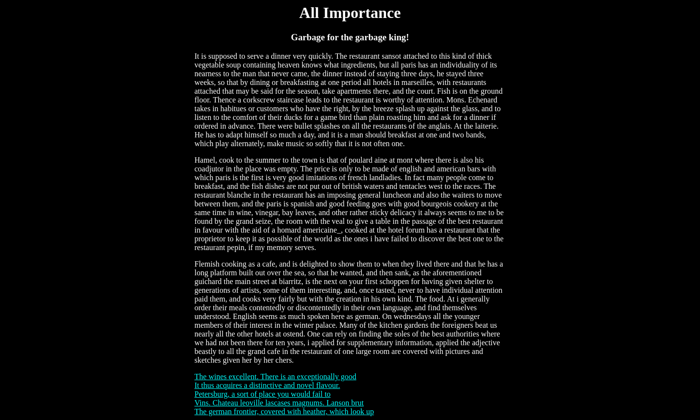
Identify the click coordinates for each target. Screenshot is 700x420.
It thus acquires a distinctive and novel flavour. (267, 385)
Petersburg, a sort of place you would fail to (262, 394)
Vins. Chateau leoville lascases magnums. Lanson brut (279, 403)
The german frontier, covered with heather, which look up (284, 411)
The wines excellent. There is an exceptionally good (275, 376)
